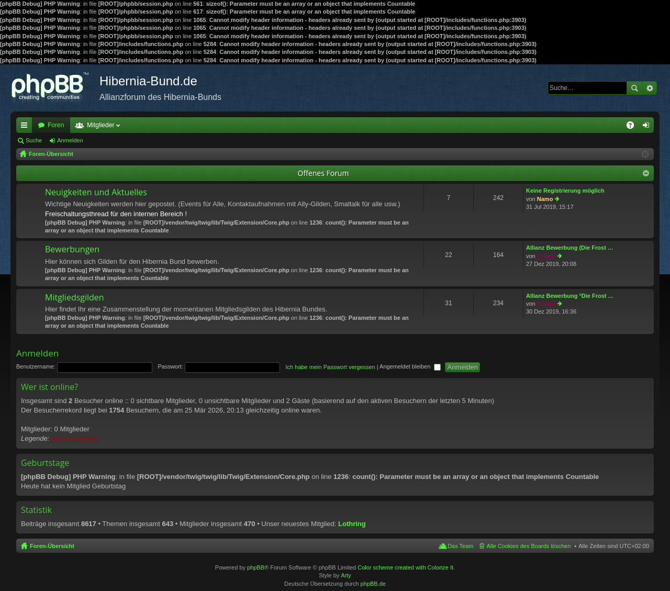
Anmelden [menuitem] (648, 127)
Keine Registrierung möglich (565, 190)
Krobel (546, 256)
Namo (545, 199)
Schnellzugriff (26, 127)
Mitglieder (100, 125)
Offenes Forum (323, 173)
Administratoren (75, 438)
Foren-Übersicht (52, 546)
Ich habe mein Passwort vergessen (330, 366)
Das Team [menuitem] (460, 546)
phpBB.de (373, 584)
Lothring (352, 524)
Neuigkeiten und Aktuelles (96, 192)
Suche (634, 88)
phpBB (255, 567)
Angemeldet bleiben (410, 366)
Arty (346, 575)
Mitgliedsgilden (74, 298)
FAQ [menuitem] (633, 127)
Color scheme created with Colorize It (405, 567)
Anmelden (70, 140)
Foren (56, 125)
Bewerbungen (72, 249)
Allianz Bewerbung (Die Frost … (569, 247)
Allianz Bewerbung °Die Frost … (570, 296)
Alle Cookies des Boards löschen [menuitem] (529, 546)
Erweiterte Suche (649, 88)
